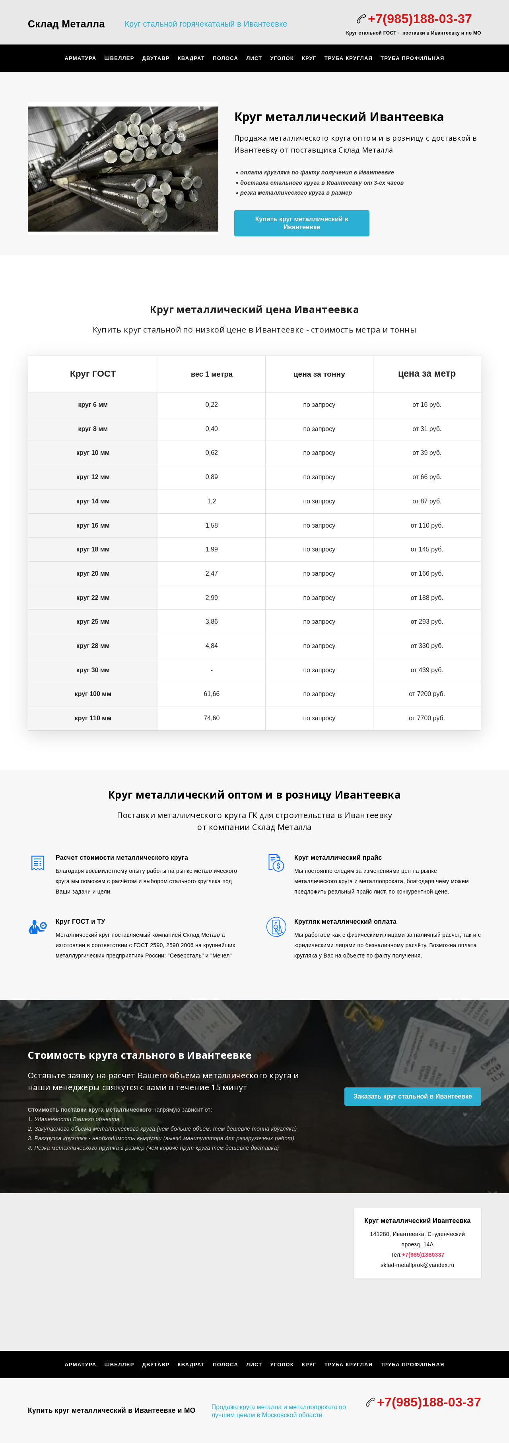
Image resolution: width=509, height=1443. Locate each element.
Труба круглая (348, 58)
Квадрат (191, 58)
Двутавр (156, 58)
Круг (309, 58)
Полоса (225, 58)
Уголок (281, 58)
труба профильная (413, 58)
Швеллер (119, 58)
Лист (254, 58)
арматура (80, 58)
